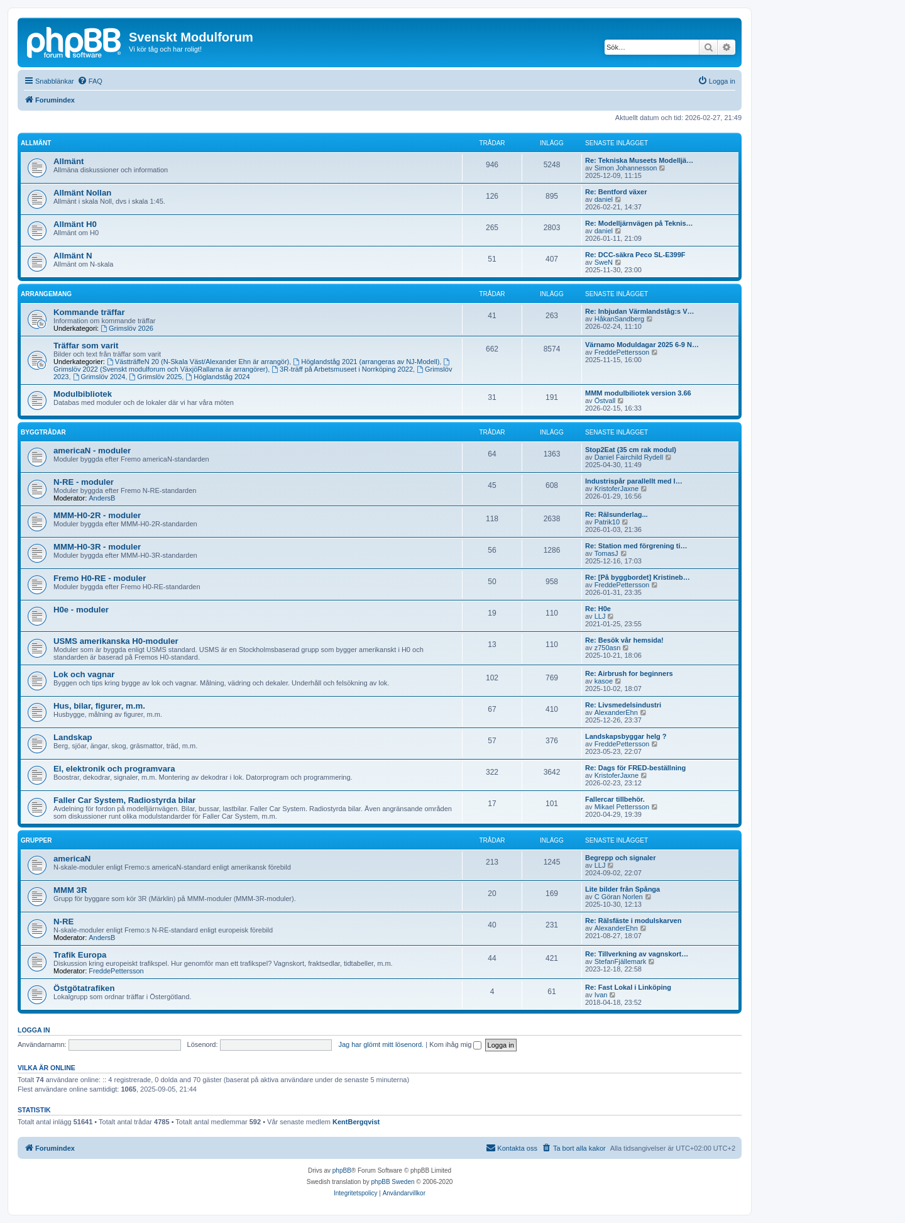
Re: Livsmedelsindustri (623, 705)
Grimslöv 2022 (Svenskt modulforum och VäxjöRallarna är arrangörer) (252, 365)
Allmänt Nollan (82, 192)
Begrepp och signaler (620, 857)
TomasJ (606, 553)
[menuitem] (89, 81)
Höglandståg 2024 (217, 376)
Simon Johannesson (626, 168)
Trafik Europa (79, 955)
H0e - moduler (81, 609)
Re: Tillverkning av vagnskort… (636, 954)
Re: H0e (598, 608)
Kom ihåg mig (455, 1044)
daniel (604, 199)
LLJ (600, 616)
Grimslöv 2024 (99, 376)
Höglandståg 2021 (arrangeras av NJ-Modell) (366, 361)
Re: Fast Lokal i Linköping (628, 987)
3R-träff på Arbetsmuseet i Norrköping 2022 (342, 369)
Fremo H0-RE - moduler (99, 578)
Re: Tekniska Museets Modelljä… (639, 160)
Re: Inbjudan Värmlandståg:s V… (639, 311)
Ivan (601, 995)
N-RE (63, 921)
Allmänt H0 (75, 224)
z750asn (608, 647)
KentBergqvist (356, 1122)
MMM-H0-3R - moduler (97, 546)
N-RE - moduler (83, 482)
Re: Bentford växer (616, 192)
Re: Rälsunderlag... (616, 514)
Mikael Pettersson (622, 807)
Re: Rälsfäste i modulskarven (633, 920)
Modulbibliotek (82, 394)
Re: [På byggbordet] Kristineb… (637, 577)
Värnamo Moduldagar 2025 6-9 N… (642, 344)
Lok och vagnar (83, 674)
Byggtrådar (43, 432)
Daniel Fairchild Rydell (629, 457)
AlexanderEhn (616, 712)
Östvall (605, 400)
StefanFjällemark (621, 961)
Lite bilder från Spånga (622, 889)
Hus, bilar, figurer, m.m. (99, 706)
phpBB (341, 1170)
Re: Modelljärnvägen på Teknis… (639, 223)
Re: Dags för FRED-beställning (635, 768)
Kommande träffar (89, 312)
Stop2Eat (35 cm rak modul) (630, 449)
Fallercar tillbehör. (615, 799)
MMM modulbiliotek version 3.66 (638, 393)
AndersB (102, 498)
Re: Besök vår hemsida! (624, 640)
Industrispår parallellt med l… (634, 481)
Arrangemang (46, 294)
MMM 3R (70, 890)
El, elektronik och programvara (114, 768)
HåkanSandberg (620, 319)
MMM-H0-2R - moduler (97, 515)
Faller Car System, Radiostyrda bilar (124, 800)
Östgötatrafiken (83, 988)
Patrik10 (607, 522)
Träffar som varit (85, 345)
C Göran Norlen (619, 896)
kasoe (604, 681)
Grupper (36, 840)
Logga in (34, 1030)
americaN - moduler (92, 450)
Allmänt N (72, 255)
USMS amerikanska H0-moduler (115, 641)
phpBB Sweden (393, 1181)
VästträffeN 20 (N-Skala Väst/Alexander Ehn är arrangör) (198, 361)
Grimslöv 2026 (127, 328)
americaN (71, 858)
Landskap (72, 737)
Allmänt (36, 143)
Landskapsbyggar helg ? (626, 736)
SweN (604, 262)
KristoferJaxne (617, 488)
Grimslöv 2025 (155, 376)
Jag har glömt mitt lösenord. (381, 1044)
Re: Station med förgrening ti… (636, 546)
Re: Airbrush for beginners (629, 673)
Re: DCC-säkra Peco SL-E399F (635, 254)
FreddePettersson (622, 352)
